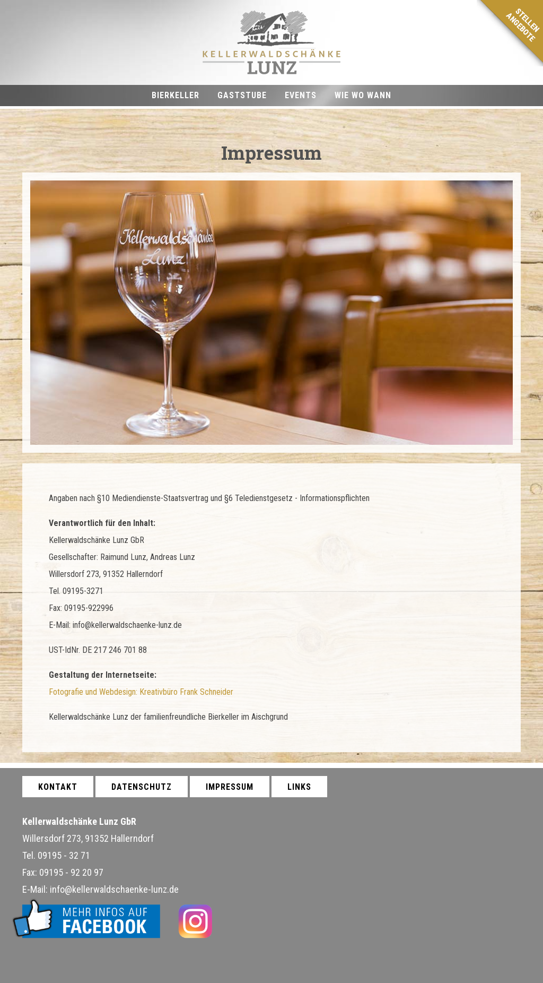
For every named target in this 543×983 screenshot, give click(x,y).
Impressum (229, 787)
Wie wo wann (363, 95)
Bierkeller (175, 95)
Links (299, 787)
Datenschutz (141, 787)
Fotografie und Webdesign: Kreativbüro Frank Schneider (141, 692)
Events (301, 95)
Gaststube (242, 95)
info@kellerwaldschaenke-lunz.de (114, 889)
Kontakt (57, 787)
